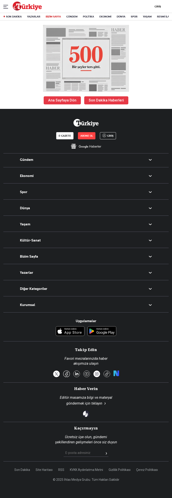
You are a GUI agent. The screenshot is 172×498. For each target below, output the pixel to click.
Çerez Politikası (147, 469)
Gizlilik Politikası (120, 469)
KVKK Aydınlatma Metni (86, 469)
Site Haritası (44, 469)
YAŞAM (147, 16)
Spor (23, 192)
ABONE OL (86, 135)
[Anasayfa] (86, 123)
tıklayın (96, 403)
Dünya (25, 208)
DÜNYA (121, 16)
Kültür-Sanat (30, 240)
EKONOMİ (105, 16)
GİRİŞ (157, 6)
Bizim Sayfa (29, 256)
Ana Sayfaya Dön (62, 100)
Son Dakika (22, 469)
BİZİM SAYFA (53, 16)
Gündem (26, 160)
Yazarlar (26, 273)
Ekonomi (27, 176)
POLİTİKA (88, 16)
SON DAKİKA (14, 16)
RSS (61, 469)
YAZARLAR (33, 16)
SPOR (134, 16)
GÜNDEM (71, 16)
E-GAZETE (65, 135)
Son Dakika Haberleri (106, 100)
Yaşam (25, 224)
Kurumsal (27, 305)
